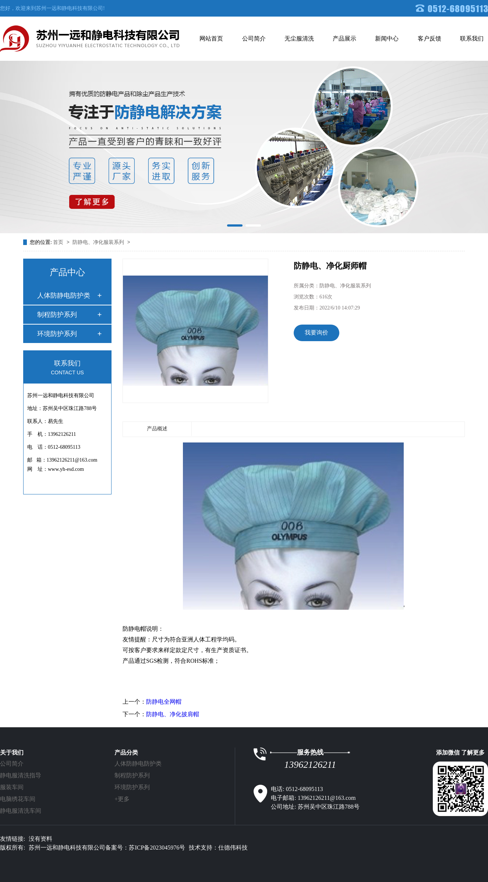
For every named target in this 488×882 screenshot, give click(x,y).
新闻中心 (387, 38)
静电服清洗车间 (20, 811)
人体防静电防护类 (63, 295)
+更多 (122, 799)
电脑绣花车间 (17, 799)
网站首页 (211, 38)
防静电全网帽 (163, 702)
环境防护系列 (57, 333)
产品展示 (344, 38)
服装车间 (12, 787)
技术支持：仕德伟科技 (218, 847)
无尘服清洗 (299, 38)
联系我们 (472, 38)
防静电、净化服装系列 (99, 242)
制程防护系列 (57, 314)
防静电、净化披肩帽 (172, 714)
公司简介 (254, 38)
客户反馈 (429, 38)
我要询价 (316, 332)
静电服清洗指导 (20, 775)
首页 (59, 242)
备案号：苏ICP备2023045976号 (145, 847)
